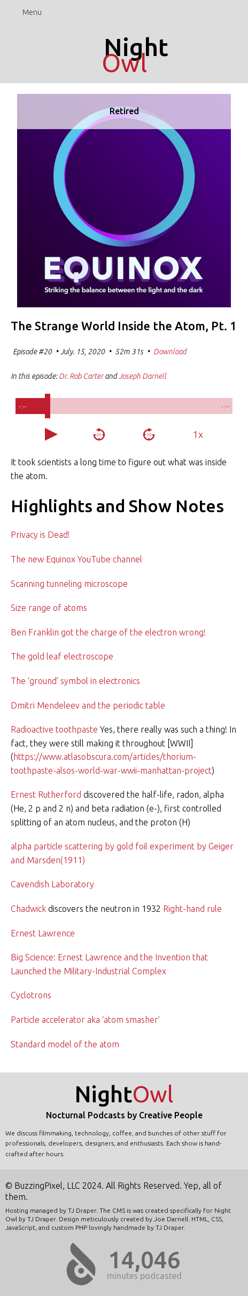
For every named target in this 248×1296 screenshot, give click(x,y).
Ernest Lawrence (43, 933)
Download (170, 351)
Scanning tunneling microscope (69, 584)
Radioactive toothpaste (54, 729)
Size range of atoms (49, 608)
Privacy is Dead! (40, 534)
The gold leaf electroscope (62, 656)
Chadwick (28, 908)
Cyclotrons (31, 995)
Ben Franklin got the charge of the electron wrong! (108, 632)
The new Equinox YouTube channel (76, 559)
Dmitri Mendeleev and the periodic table (88, 705)
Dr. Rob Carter (81, 376)
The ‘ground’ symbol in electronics (75, 681)
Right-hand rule (192, 908)
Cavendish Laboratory (52, 884)
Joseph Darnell (142, 376)
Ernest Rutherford (46, 794)
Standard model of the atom (65, 1044)
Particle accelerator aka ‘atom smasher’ (85, 1019)
